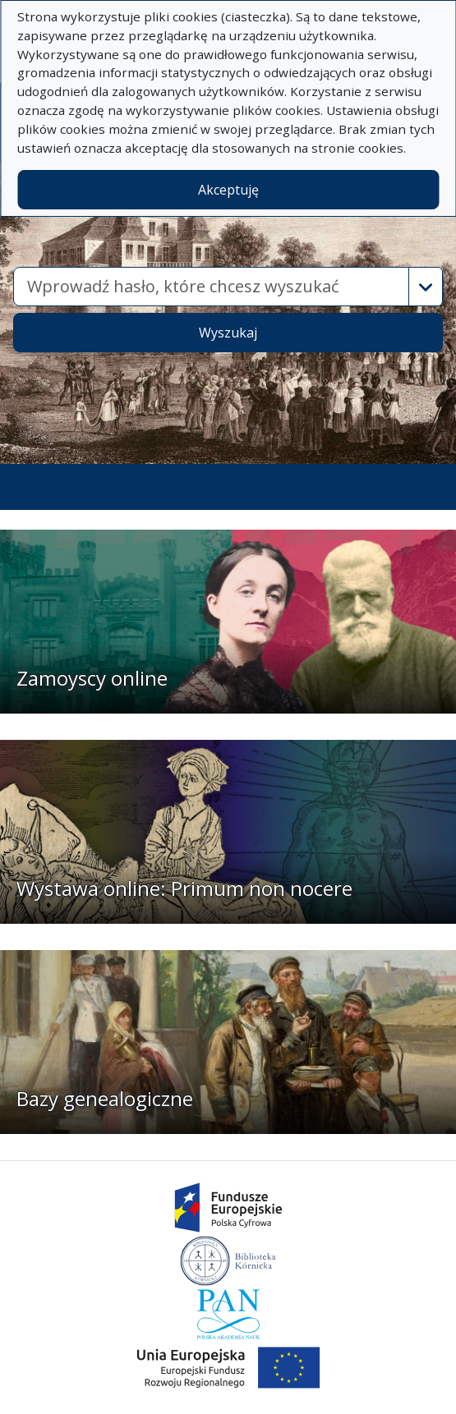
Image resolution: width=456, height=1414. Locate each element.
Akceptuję (228, 190)
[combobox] (211, 286)
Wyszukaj (228, 333)
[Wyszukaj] (211, 286)
